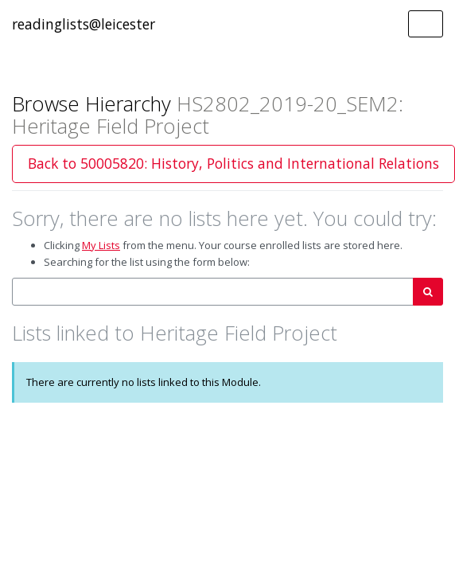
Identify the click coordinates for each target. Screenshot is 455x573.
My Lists (101, 245)
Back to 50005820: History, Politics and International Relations (233, 163)
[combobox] (213, 292)
